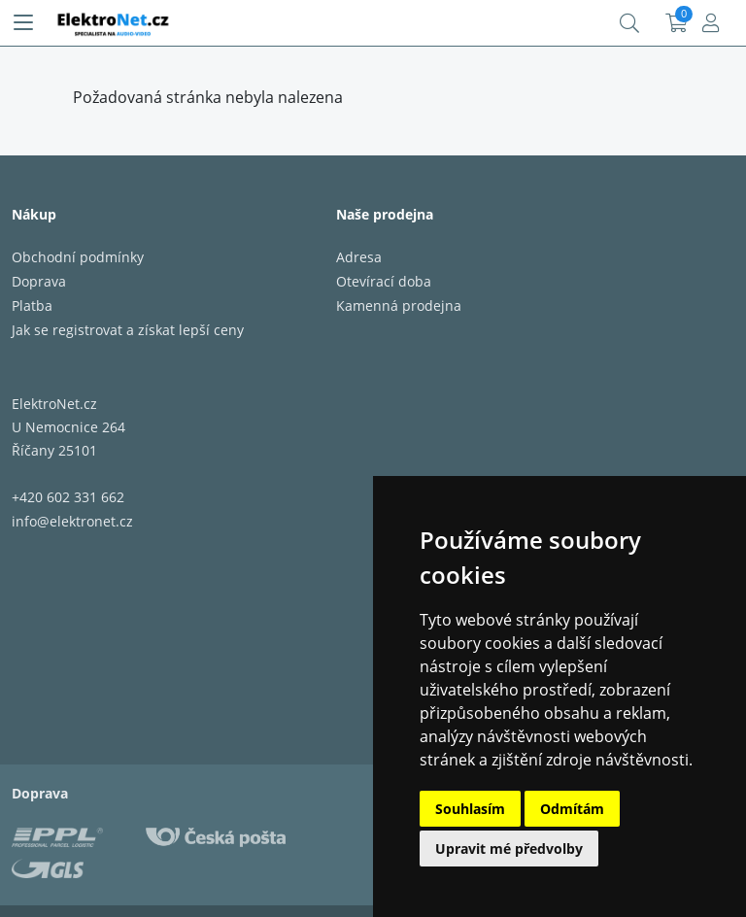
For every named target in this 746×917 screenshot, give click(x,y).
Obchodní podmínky (78, 257)
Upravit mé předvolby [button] (509, 848)
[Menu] (23, 23)
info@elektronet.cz (72, 521)
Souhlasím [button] (470, 808)
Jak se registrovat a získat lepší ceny (128, 330)
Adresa (359, 257)
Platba (32, 305)
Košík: (676, 23)
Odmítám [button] (572, 808)
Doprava (39, 281)
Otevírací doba (383, 281)
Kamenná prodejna (398, 305)
